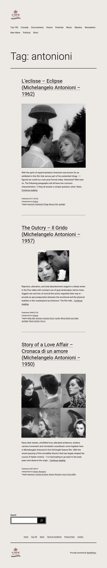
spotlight (62, 204)
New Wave (15, 32)
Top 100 (14, 27)
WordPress (91, 553)
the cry (42, 321)
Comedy (24, 27)
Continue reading (29, 190)
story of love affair (69, 474)
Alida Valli (31, 318)
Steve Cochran (34, 321)
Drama (49, 27)
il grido (57, 318)
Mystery (78, 27)
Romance (42, 472)
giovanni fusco (48, 318)
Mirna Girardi (65, 318)
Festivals (59, 27)
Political (26, 32)
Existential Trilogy (41, 204)
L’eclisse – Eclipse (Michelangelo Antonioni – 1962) (51, 87)
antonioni (31, 204)
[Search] (42, 520)
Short (35, 32)
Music (69, 27)
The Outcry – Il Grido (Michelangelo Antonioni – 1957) (51, 234)
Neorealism (90, 27)
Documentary (37, 27)
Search (13, 515)
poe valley (74, 318)
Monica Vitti (53, 204)
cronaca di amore (41, 474)
